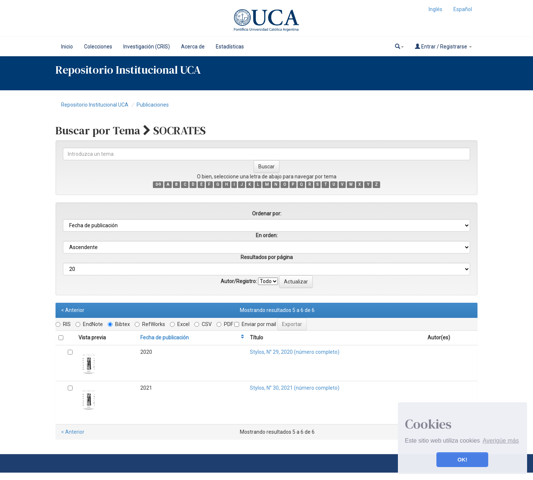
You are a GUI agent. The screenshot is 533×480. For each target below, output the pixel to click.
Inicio (67, 47)
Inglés (435, 9)
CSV (203, 324)
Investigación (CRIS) (146, 47)
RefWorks (150, 324)
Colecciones (98, 47)
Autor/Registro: (239, 281)
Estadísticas (230, 47)
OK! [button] (462, 460)
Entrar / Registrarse (443, 46)
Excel (180, 324)
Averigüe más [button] (501, 440)
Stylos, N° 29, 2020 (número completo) (294, 352)
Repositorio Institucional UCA (94, 105)
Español (462, 9)
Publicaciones (153, 105)
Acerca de (193, 47)
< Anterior (72, 310)
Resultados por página (267, 257)
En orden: (267, 235)
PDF (225, 324)
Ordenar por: (266, 213)
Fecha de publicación (164, 337)
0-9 (158, 184)
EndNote (89, 324)
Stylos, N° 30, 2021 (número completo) (294, 388)
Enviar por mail (255, 324)
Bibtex (119, 324)
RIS (63, 324)
